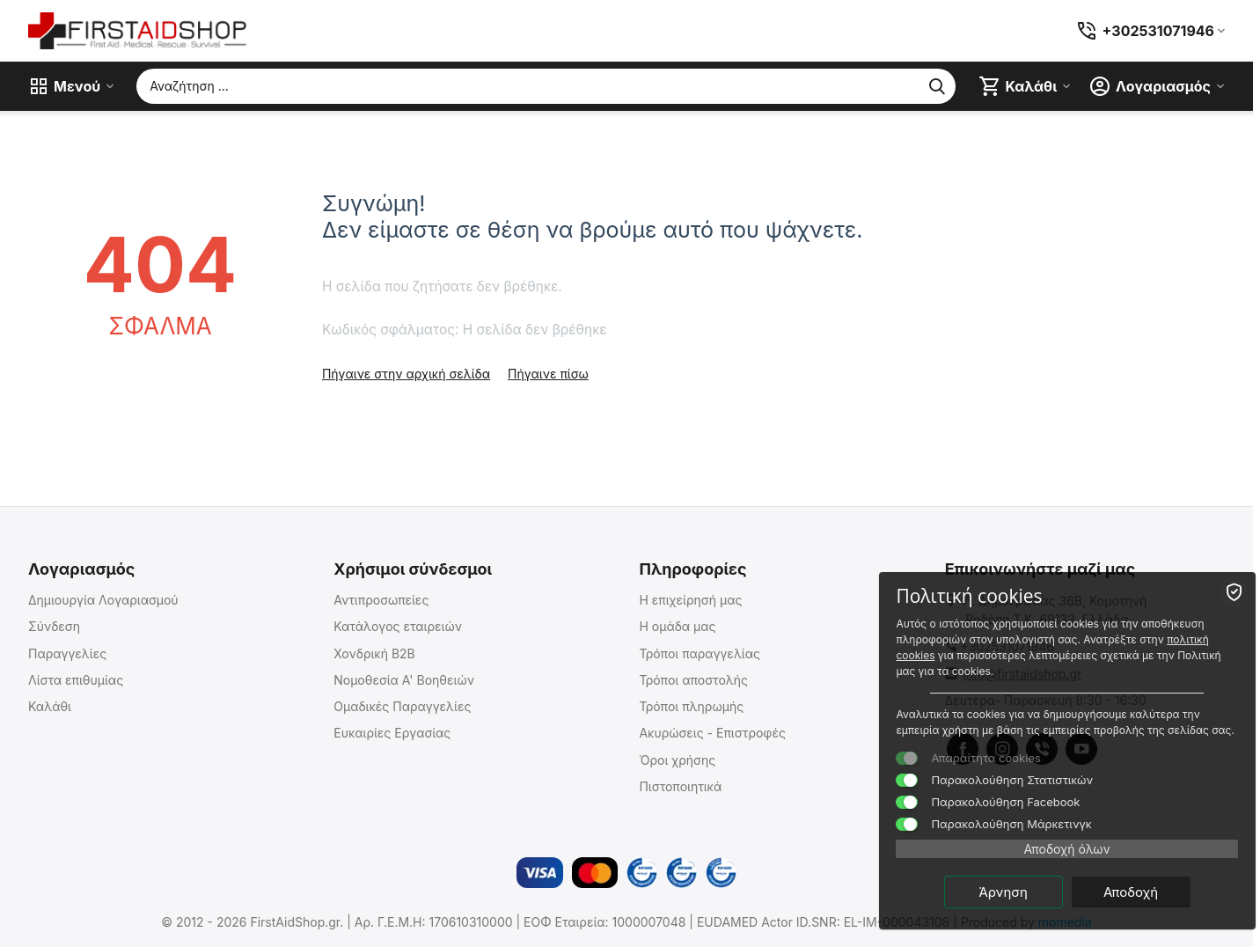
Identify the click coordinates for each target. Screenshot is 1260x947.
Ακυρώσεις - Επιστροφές (712, 732)
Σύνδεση (54, 626)
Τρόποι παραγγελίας (699, 653)
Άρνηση (1024, 891)
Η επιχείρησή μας (690, 599)
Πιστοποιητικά (680, 786)
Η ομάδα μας (677, 626)
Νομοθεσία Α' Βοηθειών (403, 679)
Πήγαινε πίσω (548, 373)
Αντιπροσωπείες (381, 599)
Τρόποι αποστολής (693, 679)
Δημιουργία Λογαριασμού (103, 599)
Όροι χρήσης (677, 759)
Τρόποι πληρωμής (691, 706)
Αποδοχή (1151, 891)
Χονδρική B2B (374, 653)
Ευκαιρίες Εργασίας (392, 732)
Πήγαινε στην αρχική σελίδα (406, 373)
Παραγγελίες (67, 653)
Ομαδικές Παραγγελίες (402, 706)
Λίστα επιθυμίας (75, 679)
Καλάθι (49, 706)
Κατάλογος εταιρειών (397, 626)
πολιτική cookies (1064, 638)
